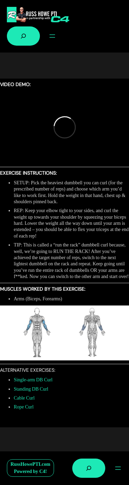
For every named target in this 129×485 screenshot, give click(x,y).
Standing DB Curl (31, 389)
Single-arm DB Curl (33, 379)
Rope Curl (24, 406)
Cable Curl (24, 398)
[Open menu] (52, 36)
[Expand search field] (23, 36)
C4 (42, 471)
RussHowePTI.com (31, 464)
